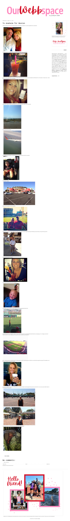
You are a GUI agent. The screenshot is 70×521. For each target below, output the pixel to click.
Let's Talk (58, 62)
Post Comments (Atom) (9, 465)
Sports (66, 66)
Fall (66, 57)
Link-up (65, 62)
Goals (54, 60)
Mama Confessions (54, 63)
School (66, 65)
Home (66, 60)
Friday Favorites (58, 59)
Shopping (53, 66)
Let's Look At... (54, 62)
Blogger (39, 518)
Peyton (57, 64)
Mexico (57, 63)
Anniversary (58, 54)
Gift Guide (63, 59)
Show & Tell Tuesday (58, 66)
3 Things (65, 53)
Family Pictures (56, 58)
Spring (53, 67)
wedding (61, 69)
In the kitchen (56, 61)
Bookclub (58, 55)
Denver (53, 57)
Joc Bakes (60, 61)
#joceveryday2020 (60, 53)
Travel (63, 68)
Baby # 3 (61, 54)
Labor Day (65, 61)
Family (53, 58)
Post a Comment (6, 462)
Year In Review (57, 72)
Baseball (64, 54)
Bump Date (62, 55)
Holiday (63, 60)
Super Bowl (65, 67)
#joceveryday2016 (54, 53)
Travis (66, 68)
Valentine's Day (57, 69)
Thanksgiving (54, 68)
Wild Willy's (59, 71)
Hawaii (59, 60)
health (61, 60)
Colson (62, 56)
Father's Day (62, 58)
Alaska (53, 54)
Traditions (61, 68)
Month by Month (61, 63)
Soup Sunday (63, 66)
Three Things (57, 68)
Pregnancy (56, 65)
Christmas (57, 56)
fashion (59, 58)
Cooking (65, 56)
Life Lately (61, 62)
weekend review (59, 70)
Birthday (54, 55)
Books (60, 55)
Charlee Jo (54, 56)
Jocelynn (62, 61)
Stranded (59, 67)
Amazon (55, 54)
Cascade (65, 55)
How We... (53, 61)
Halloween (56, 60)
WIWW (62, 71)
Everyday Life (63, 57)
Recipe (59, 65)
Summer (62, 67)
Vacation (53, 69)
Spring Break (56, 67)
